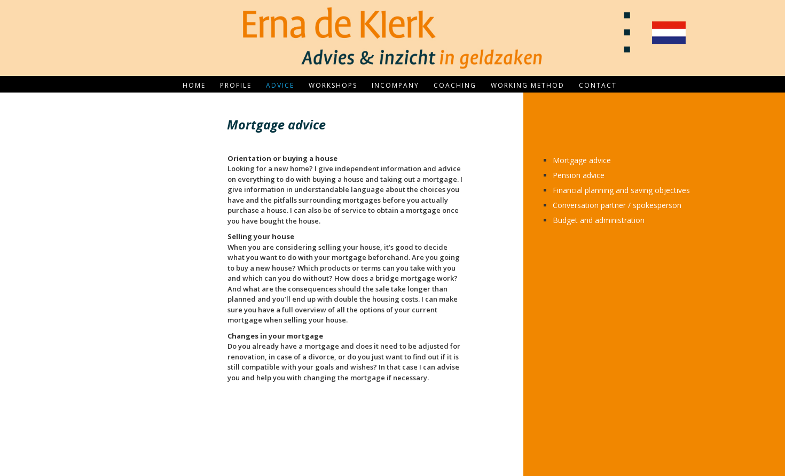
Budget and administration (599, 220)
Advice (280, 85)
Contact (598, 85)
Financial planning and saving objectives (621, 190)
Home (194, 85)
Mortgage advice (582, 160)
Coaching (455, 85)
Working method (527, 85)
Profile (236, 85)
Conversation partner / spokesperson (617, 205)
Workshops (333, 85)
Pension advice (579, 175)
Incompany (395, 85)
